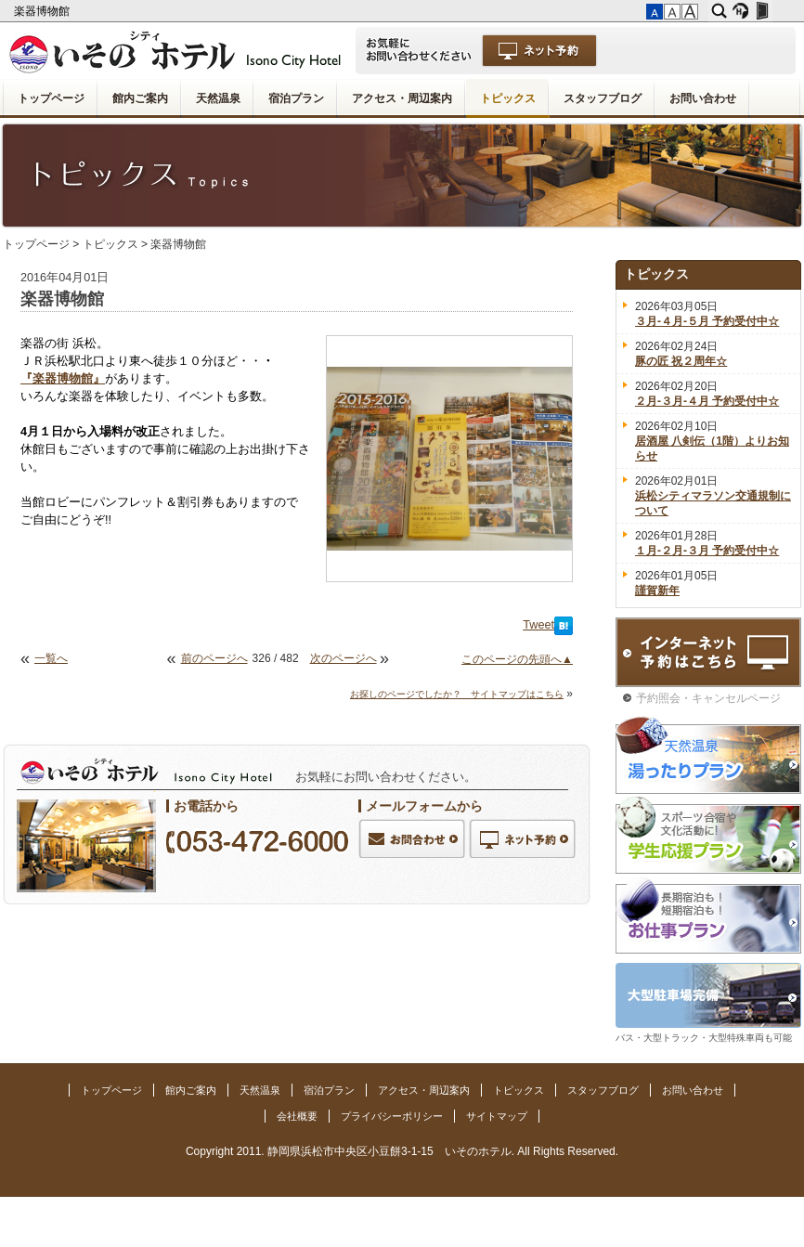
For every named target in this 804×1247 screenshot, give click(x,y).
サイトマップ (496, 1116)
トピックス (508, 98)
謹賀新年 (657, 590)
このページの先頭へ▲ (517, 659)
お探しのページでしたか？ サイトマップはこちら (457, 694)
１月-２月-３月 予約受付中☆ (707, 550)
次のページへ (343, 658)
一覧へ (51, 658)
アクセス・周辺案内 (402, 98)
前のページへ (214, 658)
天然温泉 (218, 98)
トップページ (51, 98)
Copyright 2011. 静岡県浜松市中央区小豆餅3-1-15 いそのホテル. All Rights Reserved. (402, 1151)
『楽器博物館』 (62, 378)
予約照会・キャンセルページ (708, 698)
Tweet (538, 624)
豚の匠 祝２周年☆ (681, 361)
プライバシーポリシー (392, 1116)
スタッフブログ (603, 98)
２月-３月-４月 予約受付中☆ (707, 401)
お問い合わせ (702, 98)
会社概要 (297, 1116)
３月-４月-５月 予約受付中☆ (707, 321)
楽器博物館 (43, 11)
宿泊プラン (296, 98)
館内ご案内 (140, 98)
